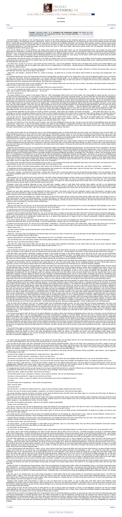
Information (50, 14)
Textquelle (73, 14)
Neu (43, 14)
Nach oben (60, 512)
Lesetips (64, 14)
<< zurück (10, 28)
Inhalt (7, 25)
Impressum (52, 512)
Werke (37, 14)
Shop (58, 14)
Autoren (29, 14)
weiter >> (113, 28)
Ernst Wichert (111, 25)
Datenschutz (69, 512)
